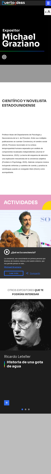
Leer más (13, 273)
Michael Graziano (12, 267)
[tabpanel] (25, 356)
